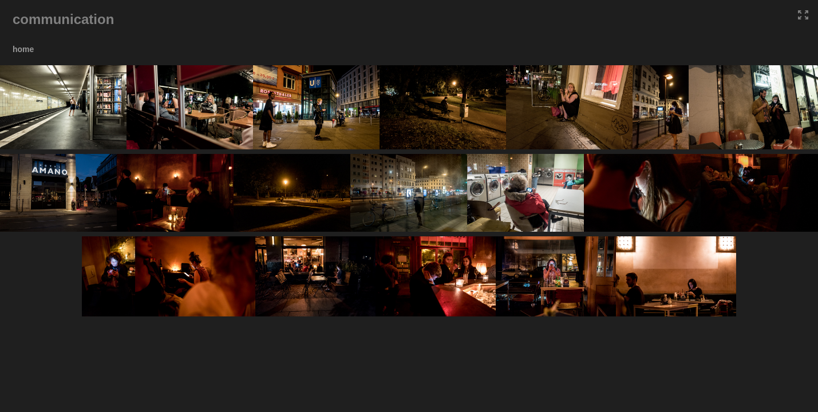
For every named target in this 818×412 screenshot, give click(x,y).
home (23, 49)
